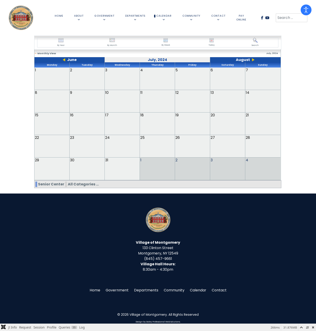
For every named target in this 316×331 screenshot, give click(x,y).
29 (37, 160)
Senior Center (51, 184)
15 (36, 115)
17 (107, 115)
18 (142, 115)
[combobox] (291, 17)
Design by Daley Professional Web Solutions (158, 321)
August (243, 59)
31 (106, 160)
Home (95, 290)
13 (212, 92)
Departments (146, 290)
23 (72, 137)
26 (177, 137)
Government (117, 290)
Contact (219, 290)
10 (107, 92)
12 (177, 92)
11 (141, 92)
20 (213, 115)
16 (71, 115)
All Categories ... (83, 184)
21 (247, 115)
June (72, 59)
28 (248, 137)
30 (72, 160)
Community (174, 290)
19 (177, 115)
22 (37, 137)
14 (247, 92)
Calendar (198, 290)
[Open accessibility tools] (306, 10)
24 (107, 137)
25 (142, 137)
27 (213, 137)
